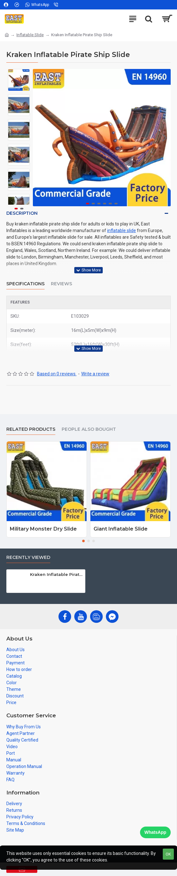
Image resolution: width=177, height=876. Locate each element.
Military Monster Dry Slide (43, 529)
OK (168, 854)
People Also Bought (89, 429)
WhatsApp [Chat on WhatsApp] (155, 832)
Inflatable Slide (30, 34)
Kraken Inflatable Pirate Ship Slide (56, 574)
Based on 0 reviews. (56, 373)
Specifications (25, 284)
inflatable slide (121, 230)
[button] (164, 137)
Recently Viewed (28, 557)
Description (22, 213)
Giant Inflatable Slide (121, 529)
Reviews (61, 284)
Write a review (95, 373)
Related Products (30, 429)
